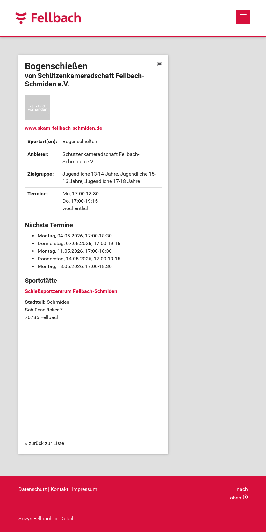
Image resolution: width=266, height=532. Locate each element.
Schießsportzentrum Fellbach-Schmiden (71, 291)
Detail (66, 518)
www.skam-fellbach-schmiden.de (63, 128)
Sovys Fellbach (35, 518)
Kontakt (59, 489)
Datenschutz (32, 489)
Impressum (84, 489)
